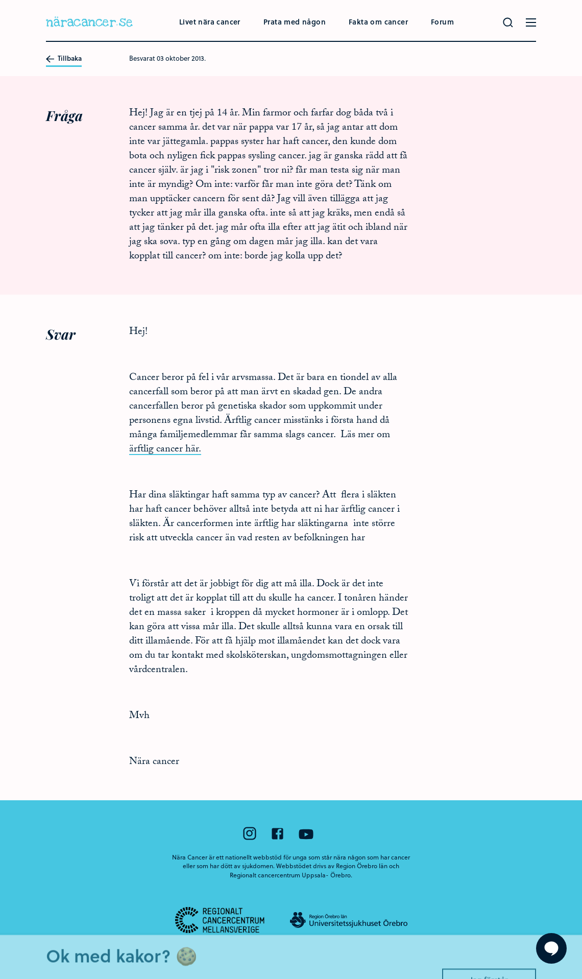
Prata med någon (294, 21)
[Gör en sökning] (508, 22)
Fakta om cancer (378, 21)
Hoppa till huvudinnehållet (0, 0)
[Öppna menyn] (531, 22)
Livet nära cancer (209, 21)
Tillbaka (64, 59)
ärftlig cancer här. (165, 450)
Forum (442, 21)
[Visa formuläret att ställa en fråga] (551, 948)
